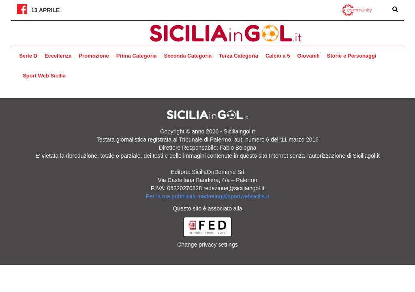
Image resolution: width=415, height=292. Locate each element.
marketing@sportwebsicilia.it (233, 196)
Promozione (94, 56)
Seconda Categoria (188, 56)
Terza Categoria (238, 56)
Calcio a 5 (277, 56)
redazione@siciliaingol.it (233, 188)
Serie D (28, 56)
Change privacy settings (207, 244)
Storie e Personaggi (351, 56)
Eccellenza (58, 56)
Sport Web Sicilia (44, 76)
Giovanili (308, 56)
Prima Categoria (136, 56)
